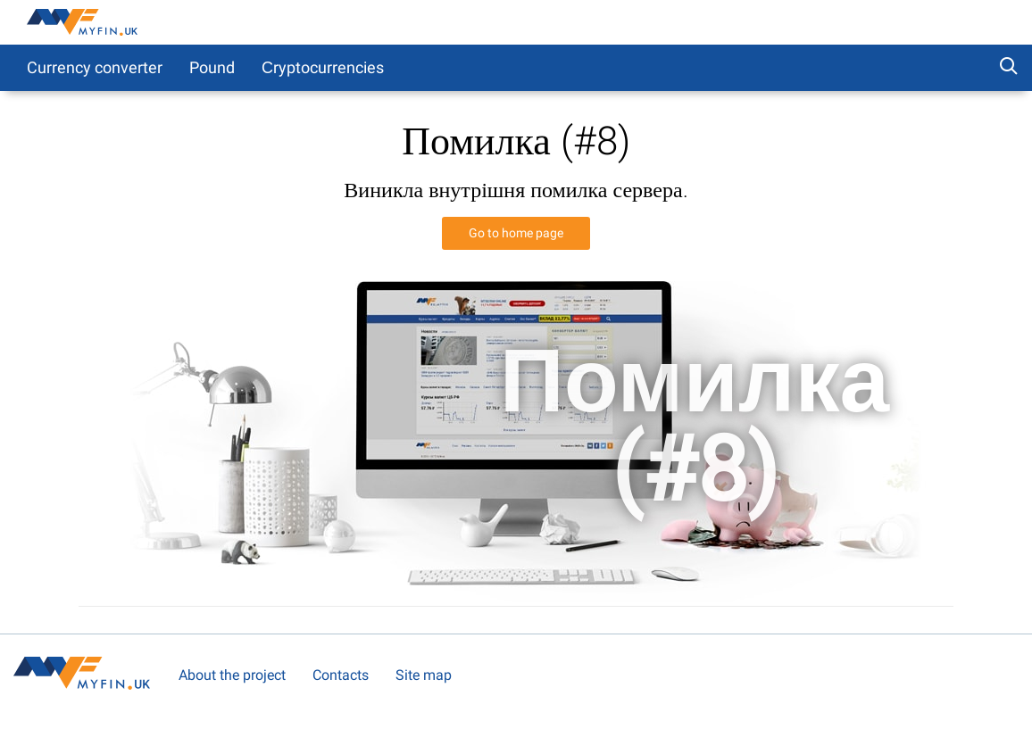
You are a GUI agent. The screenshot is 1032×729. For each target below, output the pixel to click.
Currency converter (94, 67)
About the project (232, 675)
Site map (423, 675)
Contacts (340, 675)
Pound (212, 67)
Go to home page (516, 233)
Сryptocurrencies (323, 67)
